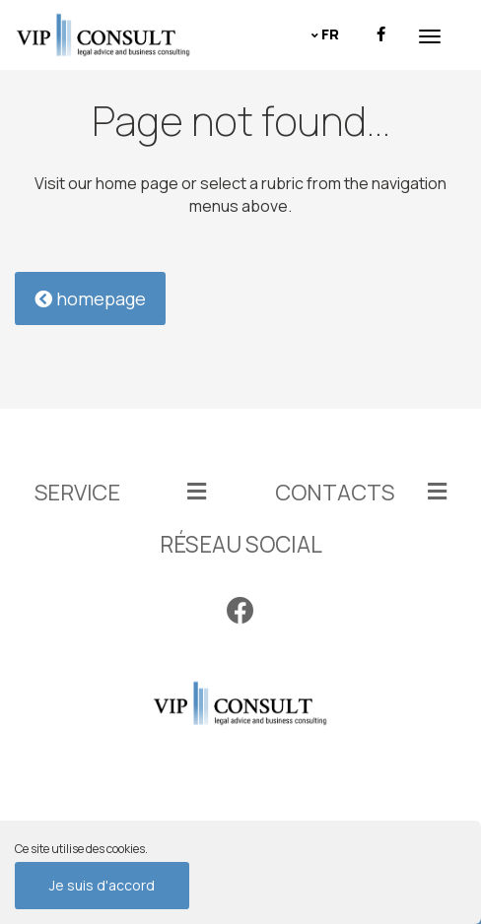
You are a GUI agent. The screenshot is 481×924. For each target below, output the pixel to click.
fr (330, 34)
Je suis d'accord (102, 885)
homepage (90, 298)
